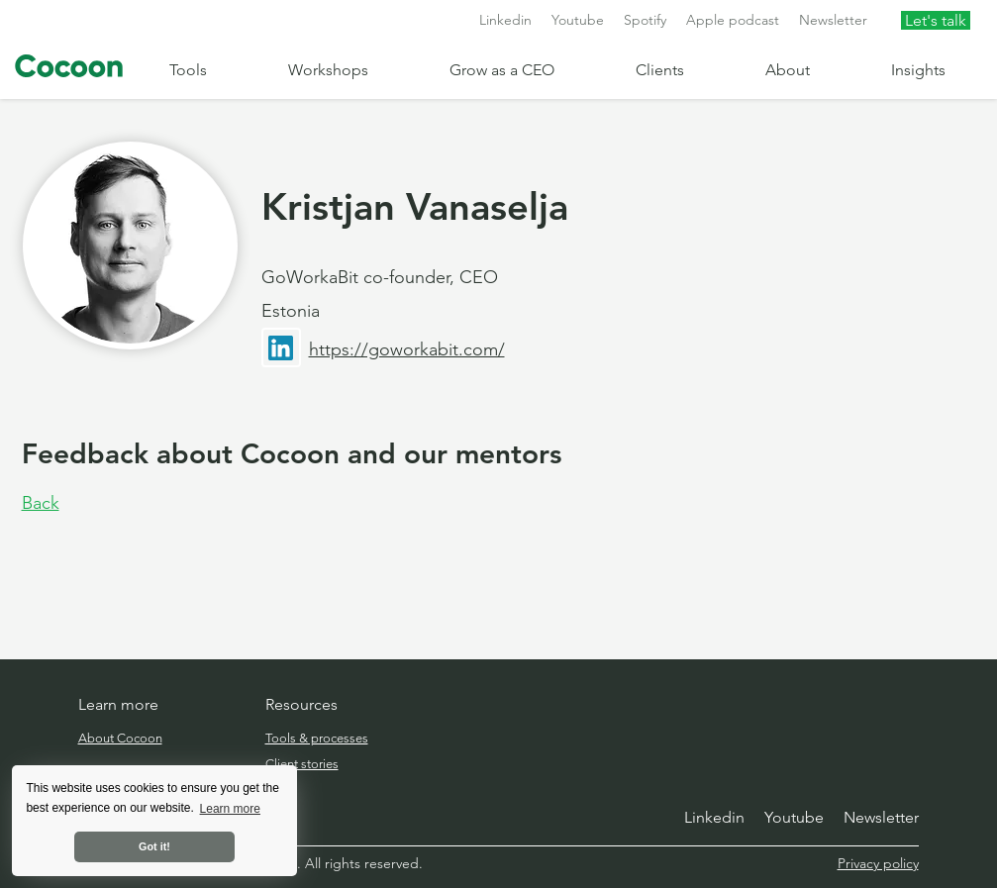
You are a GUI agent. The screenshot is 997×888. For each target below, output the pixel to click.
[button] (213, 69)
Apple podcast (732, 20)
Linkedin (505, 20)
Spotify (645, 20)
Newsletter (833, 20)
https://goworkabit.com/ (407, 349)
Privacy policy (878, 863)
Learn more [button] (230, 809)
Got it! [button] (154, 846)
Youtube (577, 20)
